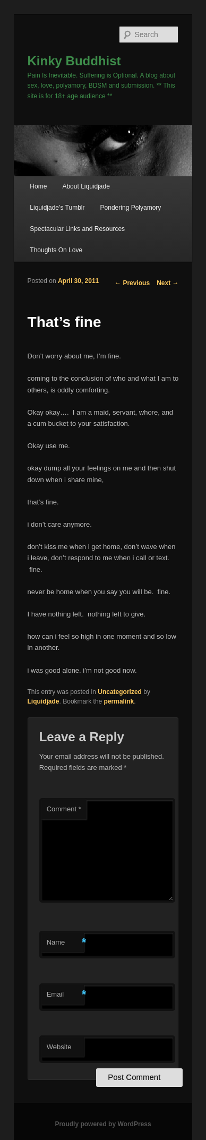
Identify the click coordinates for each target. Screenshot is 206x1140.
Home (38, 186)
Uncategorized (120, 692)
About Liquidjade (85, 186)
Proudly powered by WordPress (103, 1124)
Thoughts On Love (56, 250)
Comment (64, 809)
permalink (119, 701)
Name (65, 942)
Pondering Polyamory (130, 207)
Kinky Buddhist (74, 61)
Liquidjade (43, 701)
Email (65, 994)
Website (59, 1047)
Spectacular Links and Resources (77, 229)
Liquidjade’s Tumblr (57, 207)
